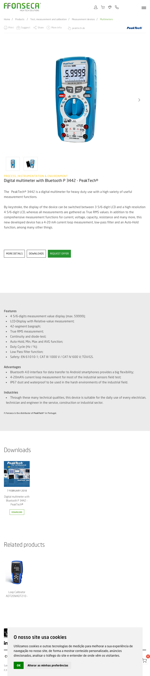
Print (11, 27)
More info (56, 27)
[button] (139, 100)
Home (7, 19)
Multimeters (106, 19)
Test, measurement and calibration (48, 19)
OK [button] (19, 665)
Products (19, 19)
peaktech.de (78, 28)
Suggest (25, 27)
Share (41, 27)
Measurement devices (83, 19)
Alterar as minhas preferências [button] (48, 665)
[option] (75, 100)
